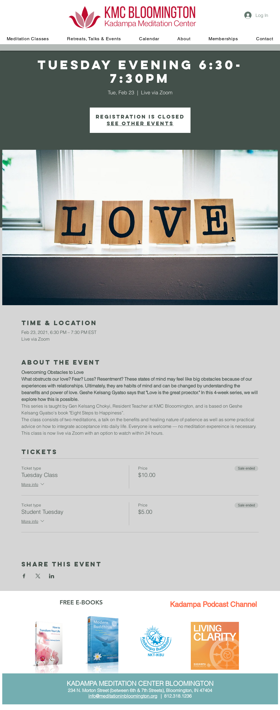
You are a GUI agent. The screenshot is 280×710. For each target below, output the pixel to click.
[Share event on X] (38, 576)
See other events (140, 123)
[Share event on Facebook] (24, 576)
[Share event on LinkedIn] (51, 576)
